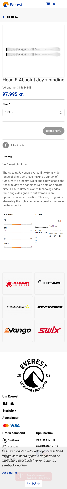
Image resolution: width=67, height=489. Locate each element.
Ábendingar (10, 417)
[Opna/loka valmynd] (63, 4)
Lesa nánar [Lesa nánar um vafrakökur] (9, 472)
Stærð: (7, 104)
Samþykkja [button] (33, 484)
